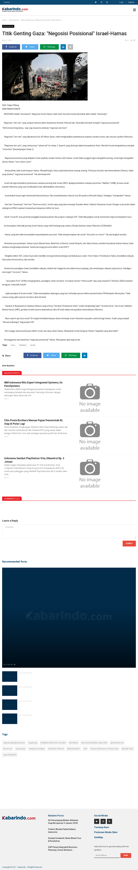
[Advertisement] (69, 784)
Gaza (13, 345)
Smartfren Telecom (56, 749)
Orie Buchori (8, 365)
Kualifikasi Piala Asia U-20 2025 (53, 743)
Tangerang (32, 743)
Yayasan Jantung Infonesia (14, 743)
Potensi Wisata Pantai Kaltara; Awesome (62, 830)
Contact (7, 2)
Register (131, 2)
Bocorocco (7, 749)
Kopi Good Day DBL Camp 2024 (94, 743)
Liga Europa (20, 749)
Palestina (22, 345)
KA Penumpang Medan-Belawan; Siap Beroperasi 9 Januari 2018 (63, 821)
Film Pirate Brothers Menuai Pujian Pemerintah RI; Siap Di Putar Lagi (32, 422)
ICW (85, 749)
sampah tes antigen (37, 749)
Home (4, 20)
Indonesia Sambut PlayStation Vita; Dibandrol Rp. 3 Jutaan (33, 460)
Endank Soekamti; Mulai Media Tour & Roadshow (64, 839)
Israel (32, 345)
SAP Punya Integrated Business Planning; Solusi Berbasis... (62, 848)
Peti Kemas (73, 743)
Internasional (14, 20)
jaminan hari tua (117, 743)
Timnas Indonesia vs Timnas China (104, 749)
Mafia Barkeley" (73, 749)
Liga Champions (9, 755)
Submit (129, 543)
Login (121, 2)
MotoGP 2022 (127, 749)
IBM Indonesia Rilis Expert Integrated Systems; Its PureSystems (32, 384)
